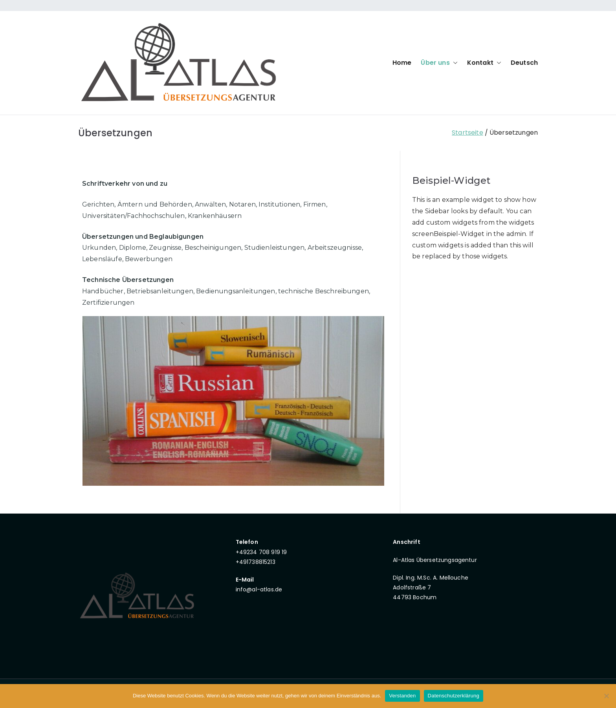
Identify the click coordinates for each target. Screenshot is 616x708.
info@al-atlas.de (259, 589)
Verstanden (402, 696)
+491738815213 (255, 562)
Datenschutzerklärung (453, 696)
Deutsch (524, 62)
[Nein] (606, 696)
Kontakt (484, 63)
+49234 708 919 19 (261, 552)
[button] (454, 63)
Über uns (439, 63)
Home (402, 62)
